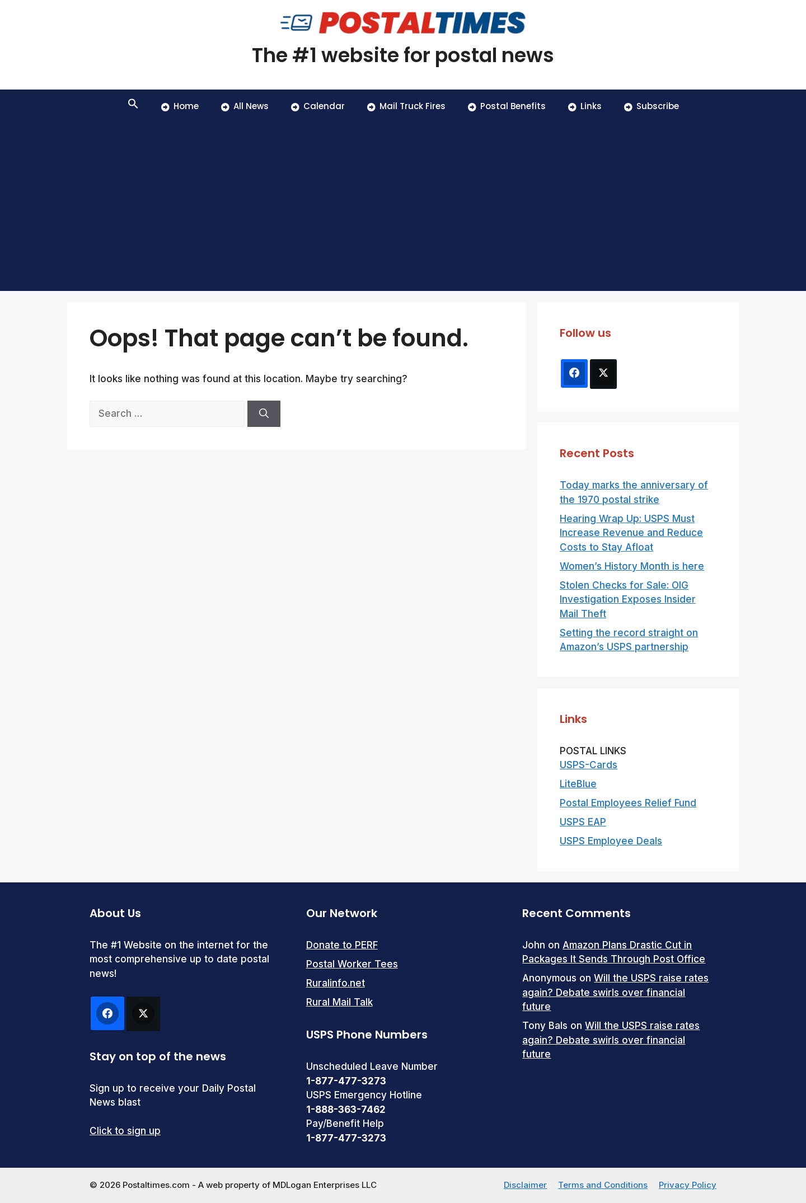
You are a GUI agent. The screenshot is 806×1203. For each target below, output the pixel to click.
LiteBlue (578, 784)
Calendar (318, 106)
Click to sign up (125, 1130)
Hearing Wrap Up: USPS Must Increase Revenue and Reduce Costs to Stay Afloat (631, 533)
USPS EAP (583, 822)
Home (180, 106)
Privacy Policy (687, 1184)
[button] (133, 106)
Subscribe (651, 106)
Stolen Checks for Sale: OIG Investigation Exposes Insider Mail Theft (628, 599)
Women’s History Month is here (632, 566)
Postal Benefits (507, 106)
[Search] (263, 414)
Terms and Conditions (603, 1184)
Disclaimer (525, 1184)
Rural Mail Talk (339, 1002)
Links (585, 106)
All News (245, 106)
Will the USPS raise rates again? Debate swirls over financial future (615, 992)
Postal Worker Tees (352, 964)
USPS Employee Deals (611, 841)
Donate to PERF (342, 945)
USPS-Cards (588, 764)
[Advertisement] (403, 207)
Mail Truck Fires (406, 106)
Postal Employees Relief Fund (628, 803)
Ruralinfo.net (335, 983)
